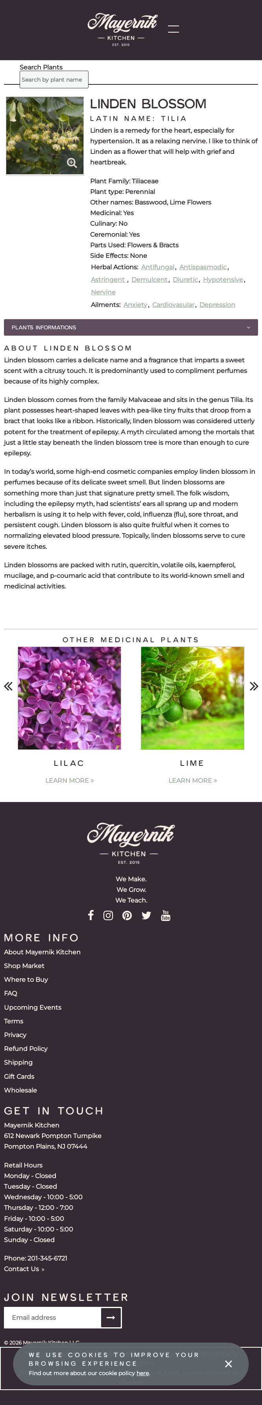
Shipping (18, 1062)
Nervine (103, 292)
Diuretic (185, 279)
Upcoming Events (32, 1007)
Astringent (108, 279)
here (143, 1373)
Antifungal (157, 267)
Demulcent (149, 279)
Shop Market (24, 966)
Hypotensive (223, 279)
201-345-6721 (47, 1258)
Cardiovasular (173, 305)
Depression (217, 305)
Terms (13, 1021)
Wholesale (20, 1090)
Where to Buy (26, 979)
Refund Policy (26, 1048)
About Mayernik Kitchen (42, 952)
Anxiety (135, 305)
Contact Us (24, 1269)
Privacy (15, 1035)
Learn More (69, 780)
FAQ (10, 993)
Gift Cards (19, 1076)
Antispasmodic (203, 267)
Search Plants (25, 70)
